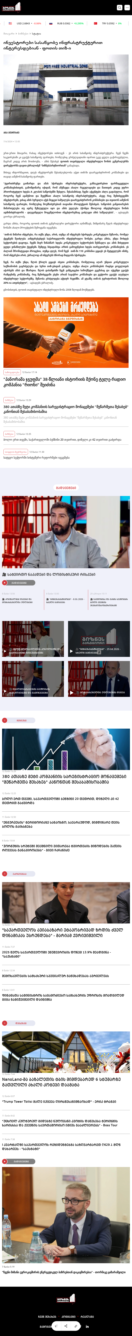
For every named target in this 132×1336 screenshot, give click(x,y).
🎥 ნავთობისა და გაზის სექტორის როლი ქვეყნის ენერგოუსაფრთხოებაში (109, 602)
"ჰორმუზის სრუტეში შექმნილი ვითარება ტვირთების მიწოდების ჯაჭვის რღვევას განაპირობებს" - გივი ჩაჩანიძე (62, 848)
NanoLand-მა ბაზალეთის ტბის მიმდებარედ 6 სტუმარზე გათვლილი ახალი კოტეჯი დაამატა (61, 1082)
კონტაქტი (68, 1317)
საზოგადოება (12, 372)
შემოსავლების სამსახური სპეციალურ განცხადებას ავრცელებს (55, 976)
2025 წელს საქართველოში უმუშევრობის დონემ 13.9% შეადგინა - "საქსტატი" (56, 954)
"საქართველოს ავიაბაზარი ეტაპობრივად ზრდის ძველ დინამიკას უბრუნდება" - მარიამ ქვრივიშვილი (62, 933)
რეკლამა (87, 1317)
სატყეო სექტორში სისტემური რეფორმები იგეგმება (36, 457)
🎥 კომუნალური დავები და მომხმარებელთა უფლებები (17, 601)
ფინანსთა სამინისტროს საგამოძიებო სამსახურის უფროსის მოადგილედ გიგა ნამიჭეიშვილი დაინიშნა (63, 997)
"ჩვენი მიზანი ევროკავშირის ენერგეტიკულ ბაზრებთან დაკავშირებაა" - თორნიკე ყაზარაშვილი (63, 1272)
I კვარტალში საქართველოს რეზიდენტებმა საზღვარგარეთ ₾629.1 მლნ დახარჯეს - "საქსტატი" (61, 1147)
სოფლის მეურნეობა (15, 451)
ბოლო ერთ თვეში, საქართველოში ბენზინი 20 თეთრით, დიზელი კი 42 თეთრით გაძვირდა (62, 439)
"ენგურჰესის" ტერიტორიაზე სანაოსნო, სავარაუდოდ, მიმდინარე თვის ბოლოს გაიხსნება (61, 824)
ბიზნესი (23, 33)
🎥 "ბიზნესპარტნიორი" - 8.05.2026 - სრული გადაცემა (65, 601)
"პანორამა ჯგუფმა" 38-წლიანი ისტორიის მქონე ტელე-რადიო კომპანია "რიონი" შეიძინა (64, 382)
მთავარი (8, 33)
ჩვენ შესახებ (47, 1317)
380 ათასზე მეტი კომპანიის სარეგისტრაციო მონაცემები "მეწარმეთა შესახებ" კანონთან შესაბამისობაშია (65, 409)
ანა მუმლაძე (11, 133)
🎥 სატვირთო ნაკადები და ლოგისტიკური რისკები (48, 575)
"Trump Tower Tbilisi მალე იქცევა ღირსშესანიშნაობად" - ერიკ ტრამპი (59, 1101)
